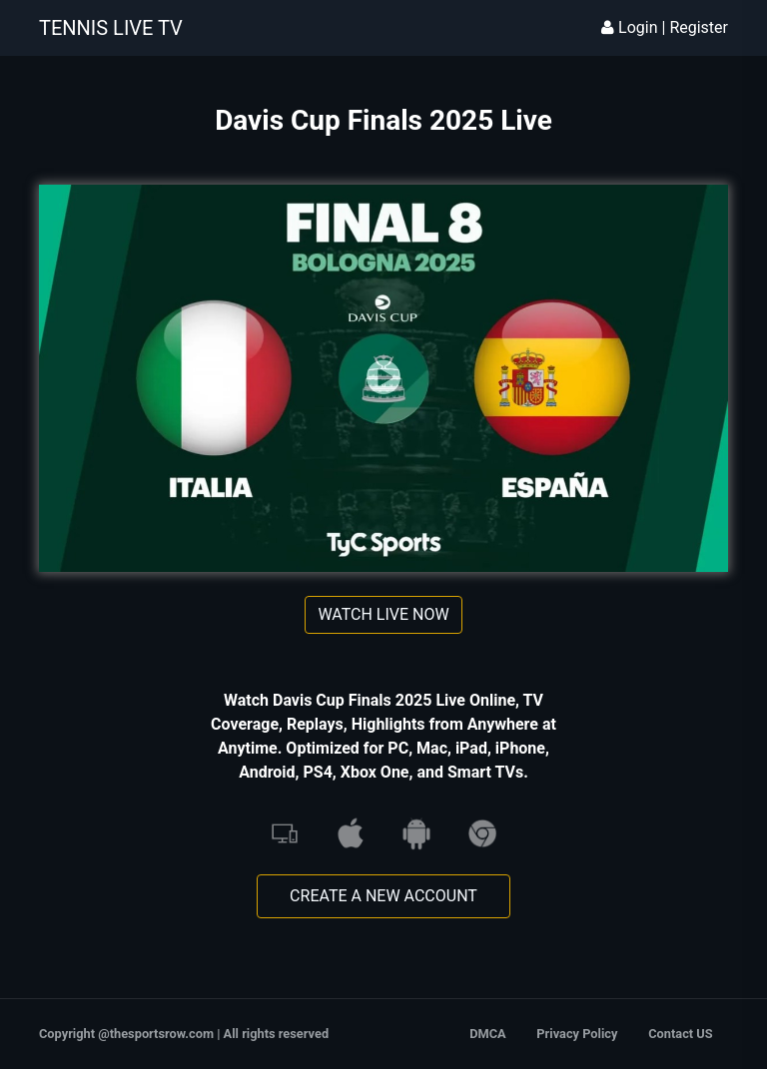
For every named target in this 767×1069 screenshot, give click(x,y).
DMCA (487, 1033)
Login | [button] (635, 27)
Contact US (680, 1033)
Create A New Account (383, 895)
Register (698, 27)
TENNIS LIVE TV (111, 28)
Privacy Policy (576, 1033)
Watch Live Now (383, 614)
